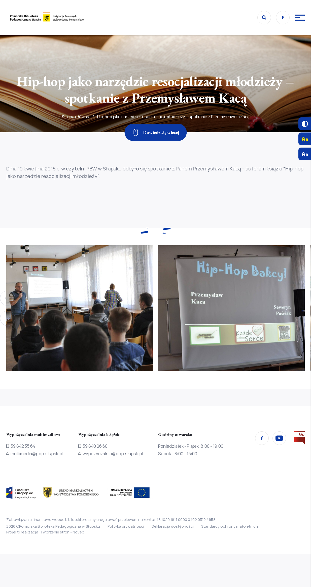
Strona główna (75, 126)
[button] (7, 298)
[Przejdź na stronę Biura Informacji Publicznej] (299, 438)
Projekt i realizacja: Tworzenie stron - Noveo (45, 532)
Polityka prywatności (126, 526)
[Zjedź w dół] (155, 132)
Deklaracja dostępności (173, 526)
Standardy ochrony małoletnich (229, 526)
